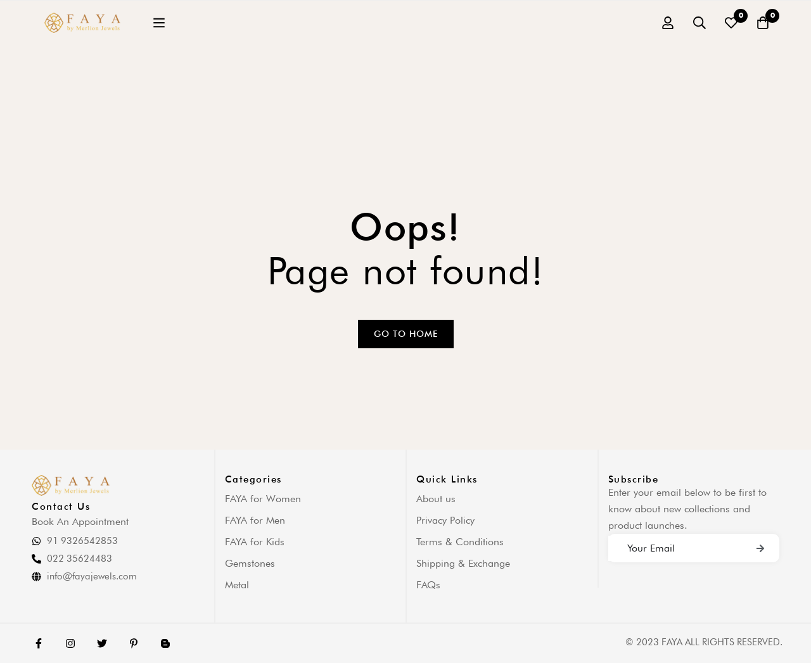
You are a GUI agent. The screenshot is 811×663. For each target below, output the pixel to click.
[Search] (699, 23)
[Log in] (668, 23)
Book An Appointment (80, 521)
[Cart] (763, 23)
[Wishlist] (731, 23)
